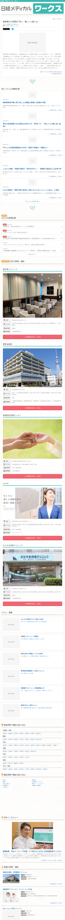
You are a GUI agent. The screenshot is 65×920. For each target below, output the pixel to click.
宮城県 (21, 733)
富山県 (21, 745)
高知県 (21, 763)
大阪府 (16, 751)
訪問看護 (6, 785)
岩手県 (16, 733)
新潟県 (5, 745)
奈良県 (27, 751)
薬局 (37, 783)
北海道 (5, 733)
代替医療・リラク (37, 781)
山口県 (27, 757)
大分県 (27, 769)
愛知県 (49, 745)
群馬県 (16, 739)
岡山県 (16, 757)
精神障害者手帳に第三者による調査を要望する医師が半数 (37, 707)
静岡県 (44, 745)
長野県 (16, 745)
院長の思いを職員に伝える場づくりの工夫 (33, 639)
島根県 (10, 757)
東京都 (33, 739)
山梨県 (10, 745)
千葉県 (27, 739)
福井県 (33, 745)
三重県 (55, 745)
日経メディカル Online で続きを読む (51, 72)
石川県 (27, 745)
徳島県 (5, 763)
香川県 (10, 763)
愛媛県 (16, 763)
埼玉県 (21, 739)
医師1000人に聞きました (13, 24)
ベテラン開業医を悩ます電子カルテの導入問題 (34, 621)
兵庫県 (21, 751)
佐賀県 (10, 769)
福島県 (38, 733)
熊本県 (21, 769)
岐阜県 (38, 745)
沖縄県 (45, 769)
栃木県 (10, 739)
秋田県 (27, 733)
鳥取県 (5, 757)
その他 (5, 787)
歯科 (4, 781)
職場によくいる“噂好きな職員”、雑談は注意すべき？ (36, 656)
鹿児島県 (39, 769)
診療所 (34, 780)
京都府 (10, 751)
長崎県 (16, 769)
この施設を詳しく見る (32, 337)
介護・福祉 (6, 783)
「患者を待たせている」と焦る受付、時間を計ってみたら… (38, 690)
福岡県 (5, 769)
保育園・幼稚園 (36, 785)
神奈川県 (39, 739)
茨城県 (5, 739)
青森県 (10, 733)
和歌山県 (33, 751)
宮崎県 (33, 769)
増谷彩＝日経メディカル (12, 25)
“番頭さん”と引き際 (28, 673)
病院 (4, 780)
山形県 (33, 733)
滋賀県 (5, 751)
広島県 (21, 757)
